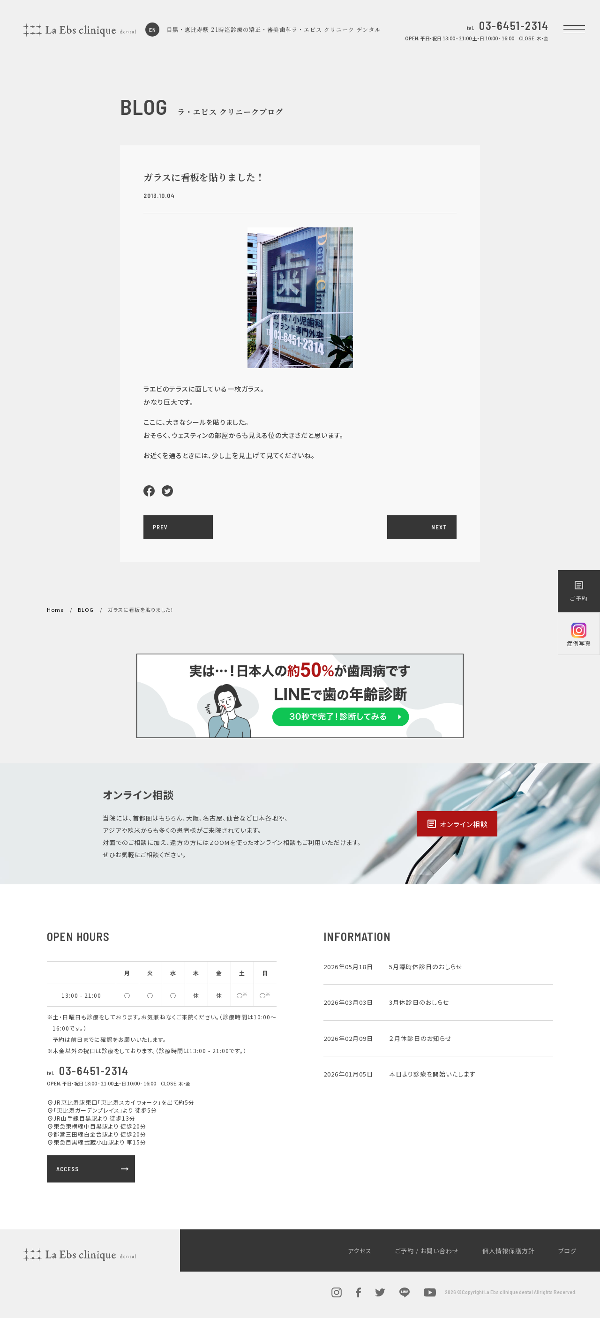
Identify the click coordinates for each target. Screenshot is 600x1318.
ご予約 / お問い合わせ (427, 1250)
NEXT (439, 527)
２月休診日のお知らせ (420, 1038)
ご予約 (579, 591)
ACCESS (93, 1169)
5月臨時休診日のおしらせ (426, 966)
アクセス (360, 1250)
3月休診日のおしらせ (419, 1002)
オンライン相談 (457, 823)
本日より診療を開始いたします (432, 1073)
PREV (160, 527)
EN (152, 29)
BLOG (86, 609)
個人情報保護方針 (508, 1250)
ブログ (567, 1250)
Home (55, 609)
